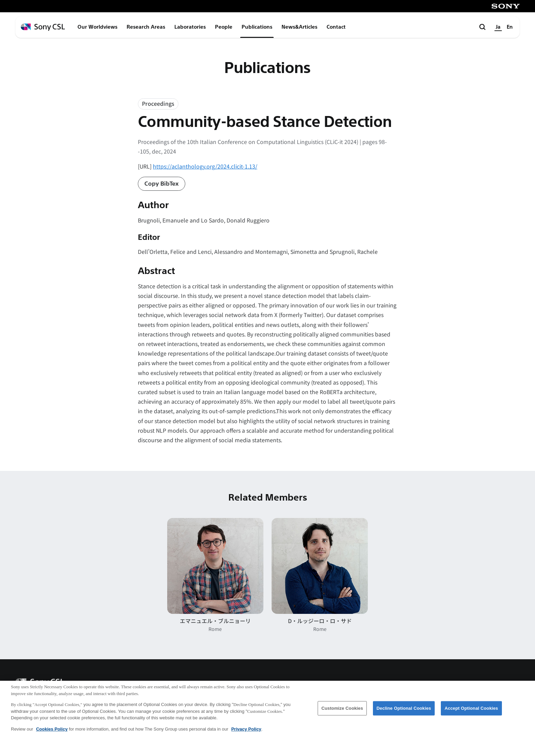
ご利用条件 (434, 684)
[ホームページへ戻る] (43, 27)
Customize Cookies (342, 712)
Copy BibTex (161, 184)
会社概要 (357, 684)
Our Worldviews (97, 27)
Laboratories (190, 27)
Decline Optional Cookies (404, 712)
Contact (336, 27)
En (510, 27)
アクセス (395, 684)
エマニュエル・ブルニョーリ (215, 621)
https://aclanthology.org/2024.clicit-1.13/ (205, 166)
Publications (257, 27)
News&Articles (299, 27)
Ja (498, 27)
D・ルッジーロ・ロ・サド (320, 621)
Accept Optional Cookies (471, 712)
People (223, 27)
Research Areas (146, 27)
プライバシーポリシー (491, 684)
